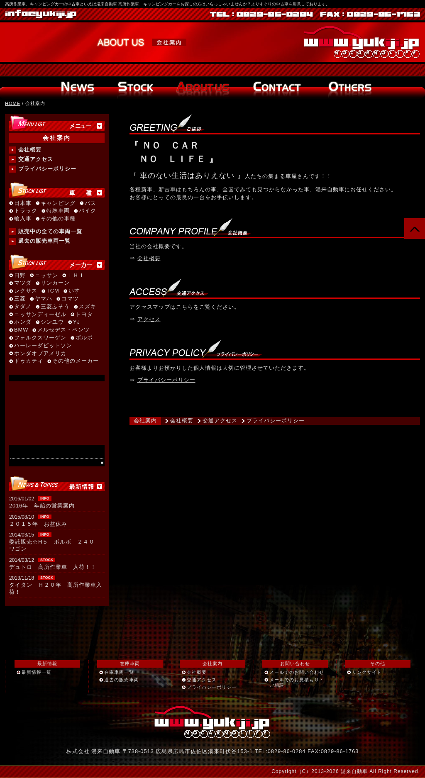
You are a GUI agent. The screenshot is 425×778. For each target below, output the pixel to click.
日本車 (23, 203)
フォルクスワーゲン (40, 338)
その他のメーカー (75, 361)
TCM (52, 291)
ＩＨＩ (76, 275)
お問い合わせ (295, 663)
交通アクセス (220, 420)
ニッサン (46, 275)
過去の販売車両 (121, 679)
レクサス (25, 291)
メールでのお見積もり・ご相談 (296, 682)
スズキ (87, 307)
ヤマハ (43, 299)
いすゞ (77, 291)
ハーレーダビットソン (43, 346)
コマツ (70, 299)
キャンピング (58, 203)
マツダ (23, 283)
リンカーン (55, 283)
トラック (25, 211)
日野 (20, 275)
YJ (76, 322)
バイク (87, 211)
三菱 (20, 299)
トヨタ (84, 314)
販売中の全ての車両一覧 (50, 231)
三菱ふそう (55, 307)
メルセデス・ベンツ (63, 330)
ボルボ (84, 338)
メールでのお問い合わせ (296, 672)
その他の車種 (58, 219)
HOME (12, 103)
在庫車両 (130, 663)
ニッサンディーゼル (40, 314)
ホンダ (23, 322)
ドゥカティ (28, 361)
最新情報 (47, 663)
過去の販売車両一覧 (44, 241)
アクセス (149, 319)
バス (90, 203)
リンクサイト (367, 672)
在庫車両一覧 (119, 672)
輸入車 (23, 219)
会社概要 (149, 258)
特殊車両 (58, 211)
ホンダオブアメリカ (40, 353)
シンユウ (52, 322)
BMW (21, 330)
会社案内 (145, 420)
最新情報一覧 (36, 672)
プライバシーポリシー (166, 380)
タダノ (23, 307)
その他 (377, 663)
